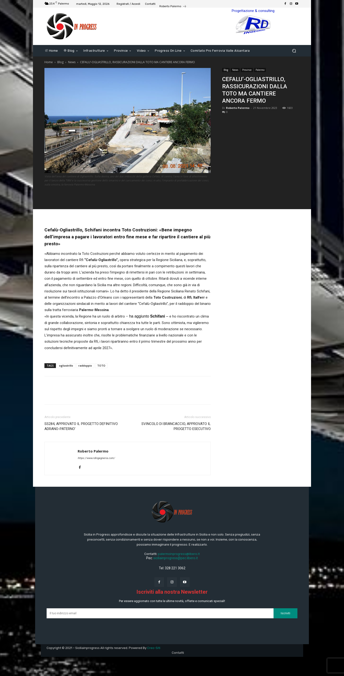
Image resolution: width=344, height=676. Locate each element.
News (71, 62)
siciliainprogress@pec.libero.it (175, 558)
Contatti (178, 652)
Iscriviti (285, 613)
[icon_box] (173, 7)
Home (48, 62)
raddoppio (85, 365)
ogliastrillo (66, 365)
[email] (160, 613)
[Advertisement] (261, 151)
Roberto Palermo (237, 108)
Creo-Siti (153, 648)
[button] (294, 50)
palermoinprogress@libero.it (179, 554)
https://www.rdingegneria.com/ (96, 458)
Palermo (260, 70)
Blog (60, 62)
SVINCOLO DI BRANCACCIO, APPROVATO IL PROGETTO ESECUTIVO (176, 426)
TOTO (101, 365)
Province (247, 70)
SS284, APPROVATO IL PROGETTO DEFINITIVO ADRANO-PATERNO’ (81, 426)
